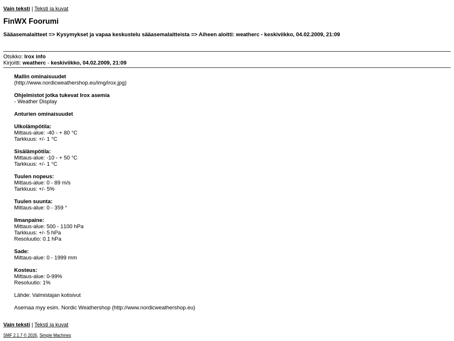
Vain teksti (16, 8)
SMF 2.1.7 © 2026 (20, 335)
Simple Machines (55, 335)
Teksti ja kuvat (52, 8)
